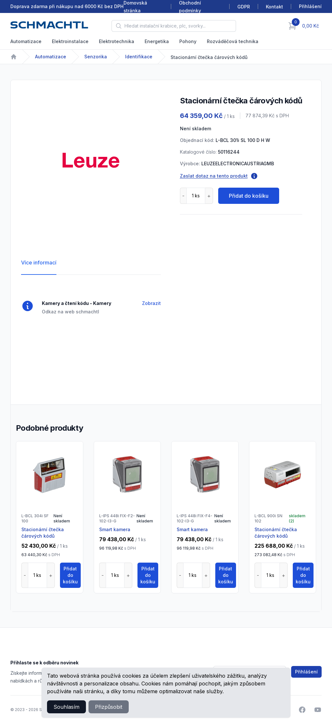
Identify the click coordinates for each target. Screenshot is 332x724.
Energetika (157, 41)
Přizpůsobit (108, 707)
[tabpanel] (91, 160)
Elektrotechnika (116, 41)
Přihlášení (306, 671)
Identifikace (138, 56)
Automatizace (26, 41)
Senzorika (95, 56)
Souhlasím (66, 707)
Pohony (187, 41)
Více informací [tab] (38, 262)
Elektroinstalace (70, 41)
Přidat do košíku (248, 196)
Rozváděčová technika (232, 41)
